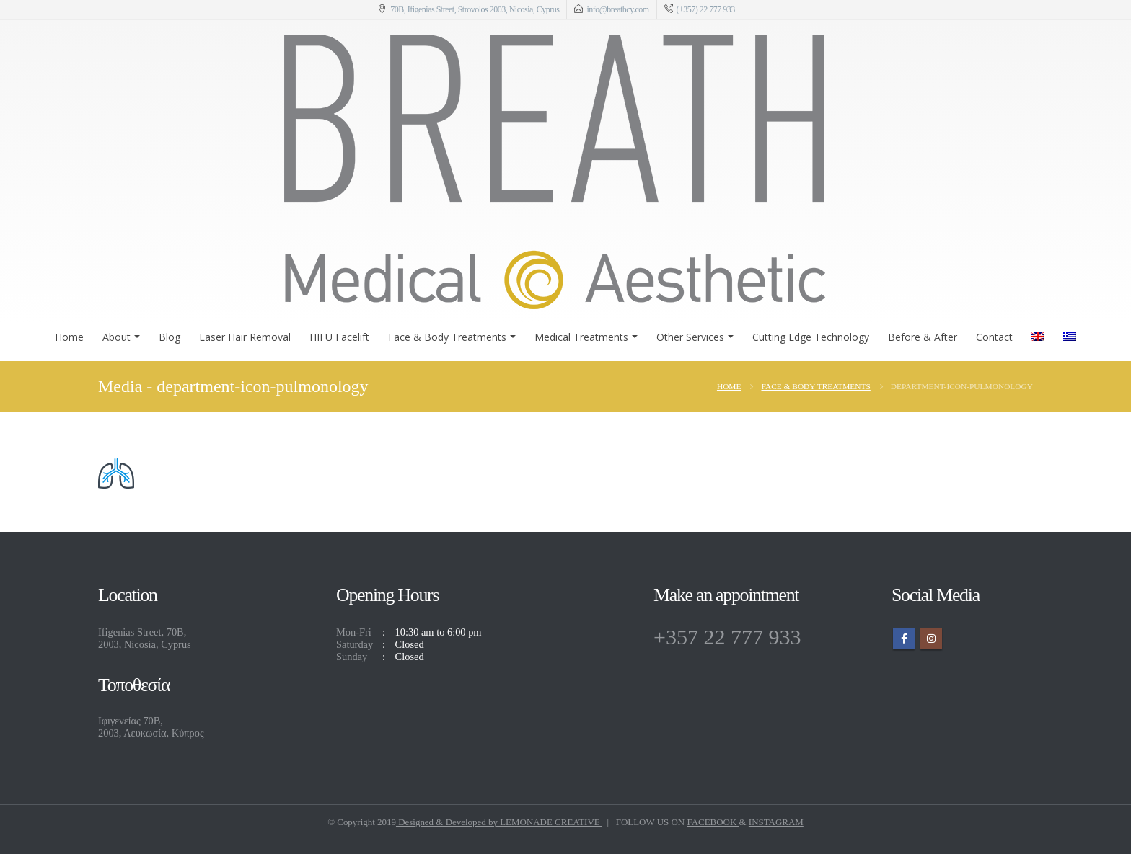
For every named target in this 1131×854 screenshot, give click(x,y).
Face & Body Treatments (447, 337)
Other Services (690, 337)
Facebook (904, 638)
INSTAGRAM (776, 822)
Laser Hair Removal (245, 337)
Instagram (931, 638)
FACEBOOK (713, 822)
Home (69, 337)
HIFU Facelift (339, 337)
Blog (169, 337)
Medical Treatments (581, 337)
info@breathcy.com (617, 9)
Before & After (922, 337)
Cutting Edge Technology (810, 337)
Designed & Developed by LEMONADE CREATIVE (499, 822)
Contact (994, 337)
